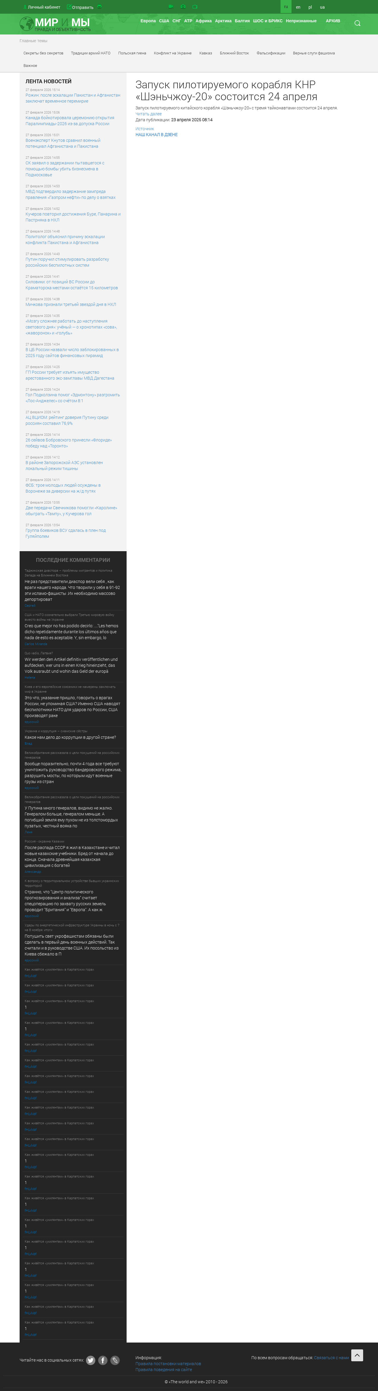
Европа (148, 20)
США (164, 20)
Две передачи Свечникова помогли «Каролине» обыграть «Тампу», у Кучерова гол (71, 510)
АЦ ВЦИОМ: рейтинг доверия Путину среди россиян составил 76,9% (67, 420)
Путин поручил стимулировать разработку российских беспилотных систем (67, 262)
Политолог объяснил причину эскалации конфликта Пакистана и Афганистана (65, 239)
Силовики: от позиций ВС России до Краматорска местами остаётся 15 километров (72, 284)
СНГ (177, 20)
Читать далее (149, 114)
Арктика (223, 20)
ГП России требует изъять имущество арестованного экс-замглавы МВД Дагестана (70, 375)
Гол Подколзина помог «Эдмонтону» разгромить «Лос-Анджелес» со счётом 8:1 (73, 397)
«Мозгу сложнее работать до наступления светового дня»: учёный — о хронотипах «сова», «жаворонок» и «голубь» (71, 327)
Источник (145, 128)
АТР (188, 20)
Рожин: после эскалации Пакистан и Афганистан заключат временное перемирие (73, 98)
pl (310, 7)
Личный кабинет (44, 7)
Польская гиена (132, 53)
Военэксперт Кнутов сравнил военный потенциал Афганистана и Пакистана (63, 143)
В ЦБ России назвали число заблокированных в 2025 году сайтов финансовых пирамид (72, 352)
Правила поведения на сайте (164, 1369)
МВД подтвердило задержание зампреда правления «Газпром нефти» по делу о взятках (71, 194)
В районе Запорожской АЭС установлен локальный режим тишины (64, 465)
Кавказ (205, 53)
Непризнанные (301, 20)
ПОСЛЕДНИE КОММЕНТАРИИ (73, 560)
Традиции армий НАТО (91, 53)
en (298, 7)
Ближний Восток (234, 53)
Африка (204, 20)
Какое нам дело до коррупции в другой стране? (70, 737)
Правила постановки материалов (168, 1363)
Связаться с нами (331, 1357)
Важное (30, 65)
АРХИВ (333, 20)
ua (322, 7)
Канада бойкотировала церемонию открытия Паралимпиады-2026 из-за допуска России (70, 120)
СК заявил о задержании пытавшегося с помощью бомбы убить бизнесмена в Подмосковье (65, 168)
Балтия (242, 20)
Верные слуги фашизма (314, 53)
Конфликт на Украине (173, 53)
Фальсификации (271, 53)
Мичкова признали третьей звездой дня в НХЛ (71, 304)
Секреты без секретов (43, 53)
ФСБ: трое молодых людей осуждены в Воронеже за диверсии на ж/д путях (63, 488)
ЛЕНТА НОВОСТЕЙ (49, 81)
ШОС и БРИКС (268, 20)
